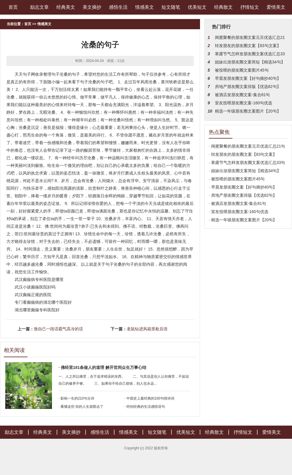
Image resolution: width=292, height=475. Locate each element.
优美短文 (197, 7)
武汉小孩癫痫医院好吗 (35, 287)
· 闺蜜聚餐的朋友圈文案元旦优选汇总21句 (247, 146)
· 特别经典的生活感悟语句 (144, 407)
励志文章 (39, 7)
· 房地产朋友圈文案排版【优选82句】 (243, 195)
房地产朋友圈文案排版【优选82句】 (248, 86)
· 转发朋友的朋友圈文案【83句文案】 (243, 154)
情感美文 (144, 7)
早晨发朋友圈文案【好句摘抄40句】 (248, 78)
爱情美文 (276, 7)
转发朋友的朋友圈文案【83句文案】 (248, 45)
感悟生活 (118, 7)
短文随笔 (170, 7)
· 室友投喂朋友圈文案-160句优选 (238, 211)
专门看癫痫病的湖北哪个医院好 (43, 302)
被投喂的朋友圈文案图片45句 (242, 70)
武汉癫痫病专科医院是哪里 (39, 279)
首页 (13, 7)
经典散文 (223, 7)
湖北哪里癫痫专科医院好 (37, 310)
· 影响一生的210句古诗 (76, 398)
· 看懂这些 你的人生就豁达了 (80, 407)
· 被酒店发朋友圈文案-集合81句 (237, 203)
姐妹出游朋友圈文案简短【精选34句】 (250, 62)
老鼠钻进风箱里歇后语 (147, 329)
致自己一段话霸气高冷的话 (58, 329)
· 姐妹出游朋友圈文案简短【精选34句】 (245, 170)
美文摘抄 (92, 7)
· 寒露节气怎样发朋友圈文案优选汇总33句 (247, 162)
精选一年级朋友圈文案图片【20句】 (248, 111)
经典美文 (65, 7)
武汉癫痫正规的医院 (33, 294)
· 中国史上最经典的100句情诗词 (149, 398)
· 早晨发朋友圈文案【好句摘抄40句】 (243, 187)
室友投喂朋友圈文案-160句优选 (243, 103)
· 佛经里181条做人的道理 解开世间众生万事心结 (102, 367)
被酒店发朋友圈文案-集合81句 (242, 94)
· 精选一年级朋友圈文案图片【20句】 (243, 219)
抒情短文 (249, 7)
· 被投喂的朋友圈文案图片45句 (237, 179)
